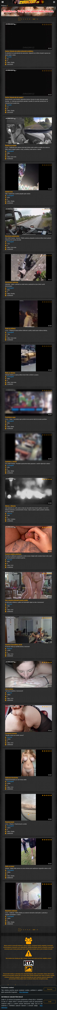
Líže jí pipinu (9, 689)
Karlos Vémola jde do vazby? (14, 97)
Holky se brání (9, 866)
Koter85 (9, 57)
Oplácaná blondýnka (11, 777)
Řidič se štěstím (10, 373)
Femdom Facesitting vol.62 (13, 644)
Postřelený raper (10, 417)
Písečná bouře (9, 822)
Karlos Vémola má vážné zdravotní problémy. (19, 51)
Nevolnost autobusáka (12, 236)
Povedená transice (11, 733)
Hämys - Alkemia (10, 506)
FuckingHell (10, 151)
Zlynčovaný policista (11, 282)
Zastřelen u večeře (11, 461)
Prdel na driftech (10, 328)
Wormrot (9, 513)
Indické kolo (9, 191)
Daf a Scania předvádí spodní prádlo (16, 600)
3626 (34, 19)
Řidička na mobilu (10, 145)
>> (37, 19)
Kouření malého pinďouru (13, 554)
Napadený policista (11, 910)
